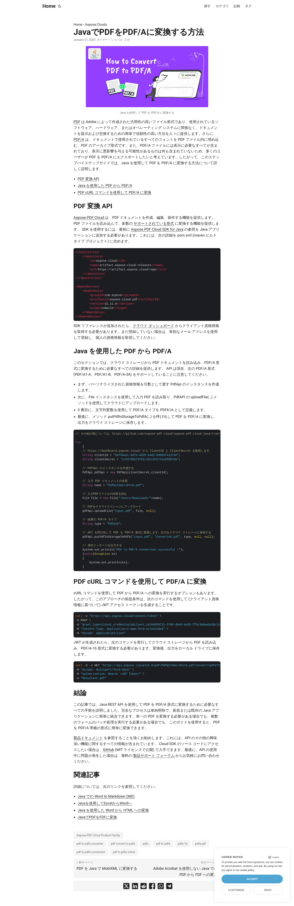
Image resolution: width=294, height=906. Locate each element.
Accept (252, 879)
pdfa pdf (200, 843)
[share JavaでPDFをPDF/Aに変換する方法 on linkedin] (135, 887)
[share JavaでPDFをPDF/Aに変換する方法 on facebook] (152, 887)
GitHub (108, 749)
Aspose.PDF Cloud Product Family (98, 835)
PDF (77, 122)
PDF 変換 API (88, 179)
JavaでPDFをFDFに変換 (97, 817)
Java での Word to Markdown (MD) (106, 796)
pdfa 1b (182, 843)
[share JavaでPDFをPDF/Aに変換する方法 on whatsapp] (161, 887)
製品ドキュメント (88, 738)
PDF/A (79, 139)
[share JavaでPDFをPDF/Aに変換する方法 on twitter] (126, 887)
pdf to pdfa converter (90, 843)
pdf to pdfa (163, 843)
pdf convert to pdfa (123, 843)
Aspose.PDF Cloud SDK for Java (157, 229)
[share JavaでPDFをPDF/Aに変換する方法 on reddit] (143, 887)
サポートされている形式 (154, 223)
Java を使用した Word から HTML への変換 (113, 810)
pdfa (145, 843)
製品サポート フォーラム (153, 755)
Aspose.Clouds (96, 24)
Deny (268, 890)
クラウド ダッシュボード (153, 326)
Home (49, 6)
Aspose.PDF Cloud (89, 217)
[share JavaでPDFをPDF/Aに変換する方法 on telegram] (169, 887)
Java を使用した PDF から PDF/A (105, 185)
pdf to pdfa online (124, 852)
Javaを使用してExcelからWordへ (105, 803)
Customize (236, 890)
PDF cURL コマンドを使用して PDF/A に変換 (114, 192)
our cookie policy (245, 870)
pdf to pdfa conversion (91, 852)
